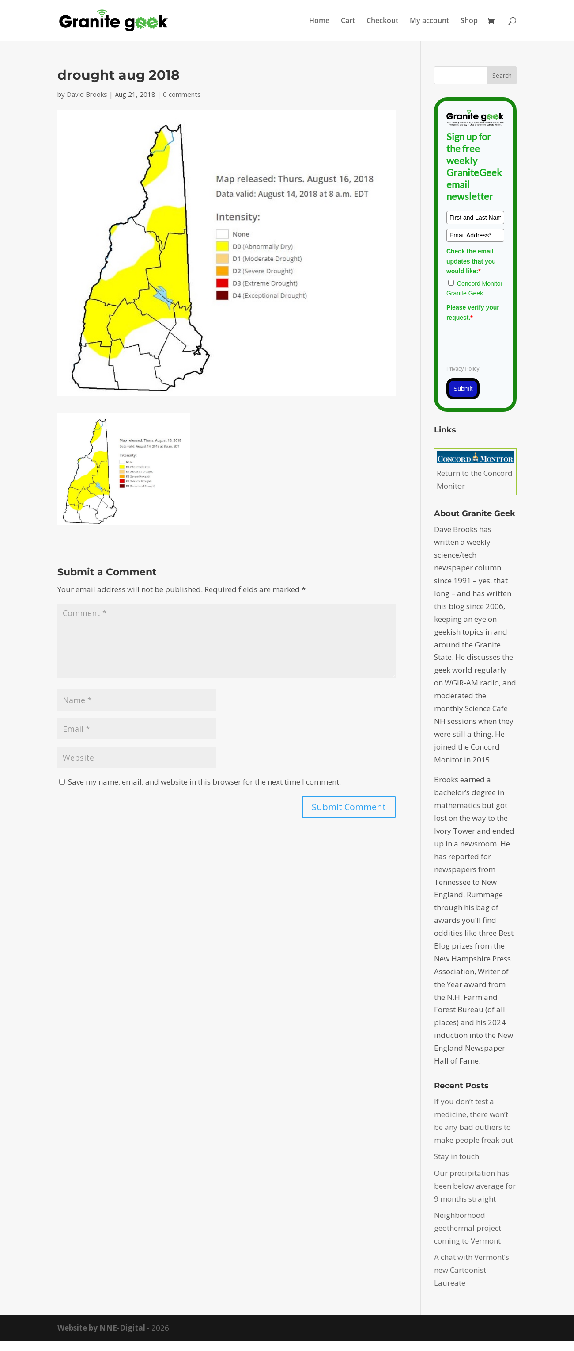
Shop (469, 21)
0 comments (182, 94)
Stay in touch (456, 1156)
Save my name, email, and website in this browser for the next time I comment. (204, 782)
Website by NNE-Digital (101, 1328)
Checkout (382, 21)
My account (429, 21)
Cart (348, 21)
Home (319, 21)
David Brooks (87, 94)
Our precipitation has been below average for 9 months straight (475, 1186)
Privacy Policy (463, 369)
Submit (463, 388)
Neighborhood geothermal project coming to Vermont (467, 1228)
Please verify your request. (472, 312)
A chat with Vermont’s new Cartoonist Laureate (471, 1270)
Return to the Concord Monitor (475, 473)
